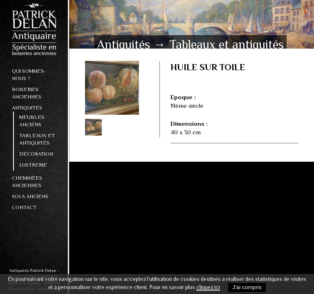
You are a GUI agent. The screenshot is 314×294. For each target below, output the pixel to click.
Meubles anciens (31, 120)
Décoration (36, 154)
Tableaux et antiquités (37, 139)
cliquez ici (208, 287)
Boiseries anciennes (26, 93)
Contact (24, 207)
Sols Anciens (30, 196)
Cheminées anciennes (27, 181)
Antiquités (27, 108)
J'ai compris (247, 287)
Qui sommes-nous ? (29, 74)
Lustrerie (33, 165)
